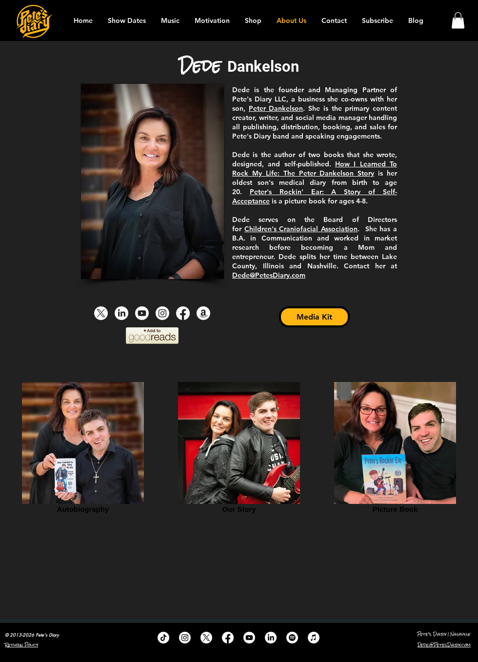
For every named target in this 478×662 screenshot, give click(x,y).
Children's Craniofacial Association (301, 228)
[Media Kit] (314, 316)
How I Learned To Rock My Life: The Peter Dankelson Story (314, 169)
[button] (458, 20)
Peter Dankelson (276, 108)
